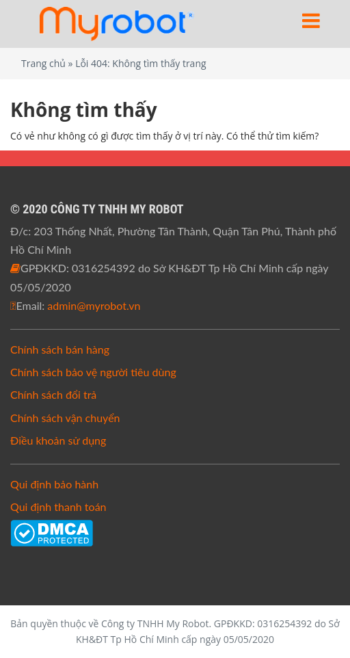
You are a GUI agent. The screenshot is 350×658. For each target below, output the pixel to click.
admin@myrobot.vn (93, 305)
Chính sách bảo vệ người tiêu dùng (93, 371)
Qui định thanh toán (58, 506)
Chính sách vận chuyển (65, 417)
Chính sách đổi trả (53, 394)
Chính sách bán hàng (59, 349)
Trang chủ (43, 63)
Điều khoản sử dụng (58, 440)
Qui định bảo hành (54, 483)
